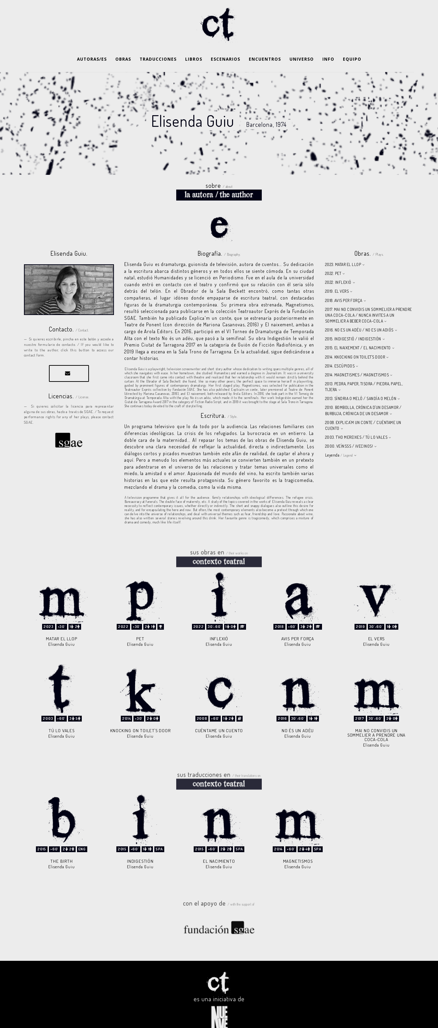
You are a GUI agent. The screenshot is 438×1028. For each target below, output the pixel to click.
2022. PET (333, 256)
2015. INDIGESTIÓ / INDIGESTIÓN (353, 321)
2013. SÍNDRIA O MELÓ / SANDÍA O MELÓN (361, 381)
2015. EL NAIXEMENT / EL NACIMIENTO (358, 330)
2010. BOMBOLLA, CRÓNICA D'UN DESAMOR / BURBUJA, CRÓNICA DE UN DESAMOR (363, 393)
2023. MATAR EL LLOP (343, 247)
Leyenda (339, 437)
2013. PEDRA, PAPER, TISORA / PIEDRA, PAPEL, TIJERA (364, 369)
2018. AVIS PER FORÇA (343, 283)
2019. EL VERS (337, 274)
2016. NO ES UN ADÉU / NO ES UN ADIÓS (359, 312)
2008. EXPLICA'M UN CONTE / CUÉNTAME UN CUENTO (363, 408)
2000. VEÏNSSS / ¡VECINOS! (349, 429)
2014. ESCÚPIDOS (340, 348)
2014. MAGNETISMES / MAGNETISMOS (357, 357)
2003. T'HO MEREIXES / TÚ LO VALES (356, 420)
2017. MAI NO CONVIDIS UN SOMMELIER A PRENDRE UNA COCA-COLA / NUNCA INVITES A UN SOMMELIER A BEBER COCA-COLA (368, 298)
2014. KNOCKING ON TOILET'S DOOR (355, 339)
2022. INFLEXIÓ (338, 265)
